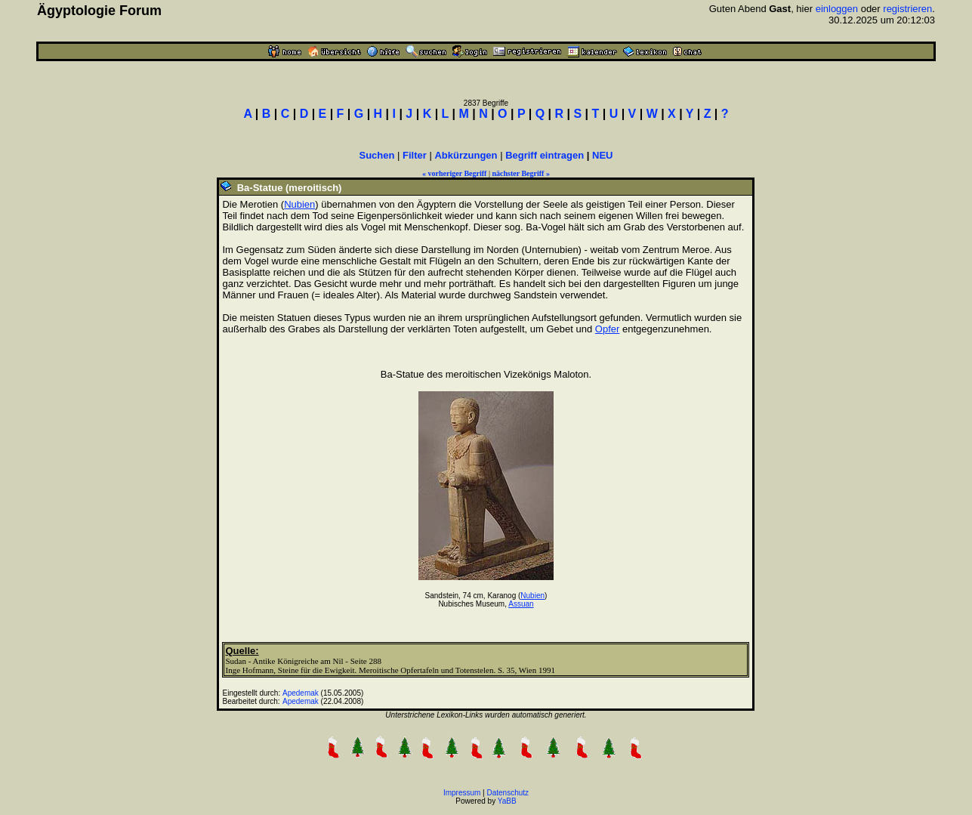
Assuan (520, 604)
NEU (602, 155)
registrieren (907, 8)
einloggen (837, 8)
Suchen (376, 155)
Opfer (607, 329)
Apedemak (300, 693)
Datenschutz (508, 793)
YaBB (507, 801)
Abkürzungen (465, 155)
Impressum (461, 793)
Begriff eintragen (544, 155)
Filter (415, 155)
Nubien (299, 204)
